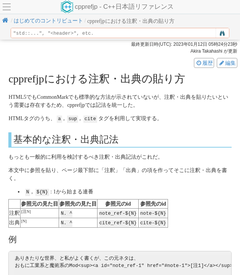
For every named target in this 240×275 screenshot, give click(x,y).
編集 (227, 63)
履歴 (204, 63)
